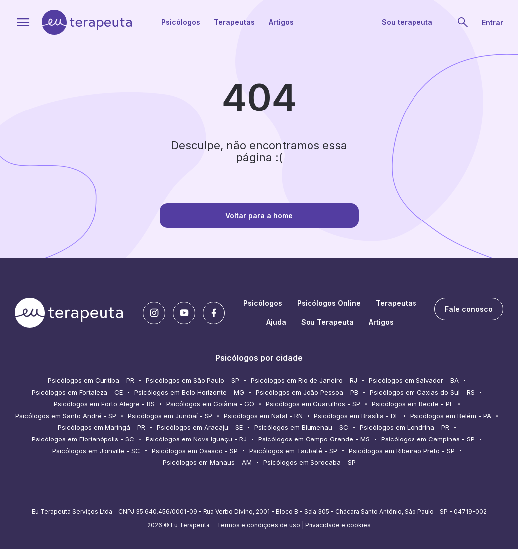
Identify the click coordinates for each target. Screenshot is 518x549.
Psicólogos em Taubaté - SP (293, 451)
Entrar (492, 22)
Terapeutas (234, 22)
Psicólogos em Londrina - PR (404, 427)
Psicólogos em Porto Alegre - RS (104, 404)
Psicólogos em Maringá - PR (101, 427)
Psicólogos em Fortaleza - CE (77, 392)
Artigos (281, 22)
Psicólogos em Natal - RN (263, 416)
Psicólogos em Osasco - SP (195, 451)
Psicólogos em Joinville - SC (96, 451)
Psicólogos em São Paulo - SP (192, 380)
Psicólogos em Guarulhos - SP (313, 404)
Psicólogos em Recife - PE (412, 404)
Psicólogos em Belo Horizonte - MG (189, 392)
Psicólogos (180, 22)
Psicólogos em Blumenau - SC (301, 427)
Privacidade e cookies (338, 525)
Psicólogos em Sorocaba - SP (309, 462)
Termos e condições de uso (258, 525)
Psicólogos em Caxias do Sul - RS (422, 392)
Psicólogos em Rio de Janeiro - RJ (304, 380)
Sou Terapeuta (327, 322)
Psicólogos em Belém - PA (450, 416)
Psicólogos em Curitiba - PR (91, 380)
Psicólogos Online (329, 303)
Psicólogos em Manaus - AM (207, 462)
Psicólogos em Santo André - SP (65, 416)
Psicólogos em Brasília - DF (356, 416)
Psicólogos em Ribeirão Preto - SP (402, 451)
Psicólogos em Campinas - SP (428, 439)
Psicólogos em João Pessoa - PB (307, 392)
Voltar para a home (259, 215)
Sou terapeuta (407, 22)
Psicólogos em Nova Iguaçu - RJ (196, 439)
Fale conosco (469, 309)
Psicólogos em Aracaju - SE (200, 427)
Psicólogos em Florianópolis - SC (83, 439)
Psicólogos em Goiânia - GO (210, 404)
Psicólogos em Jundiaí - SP (170, 416)
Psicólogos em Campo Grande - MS (314, 439)
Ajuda (276, 322)
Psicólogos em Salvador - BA (414, 380)
